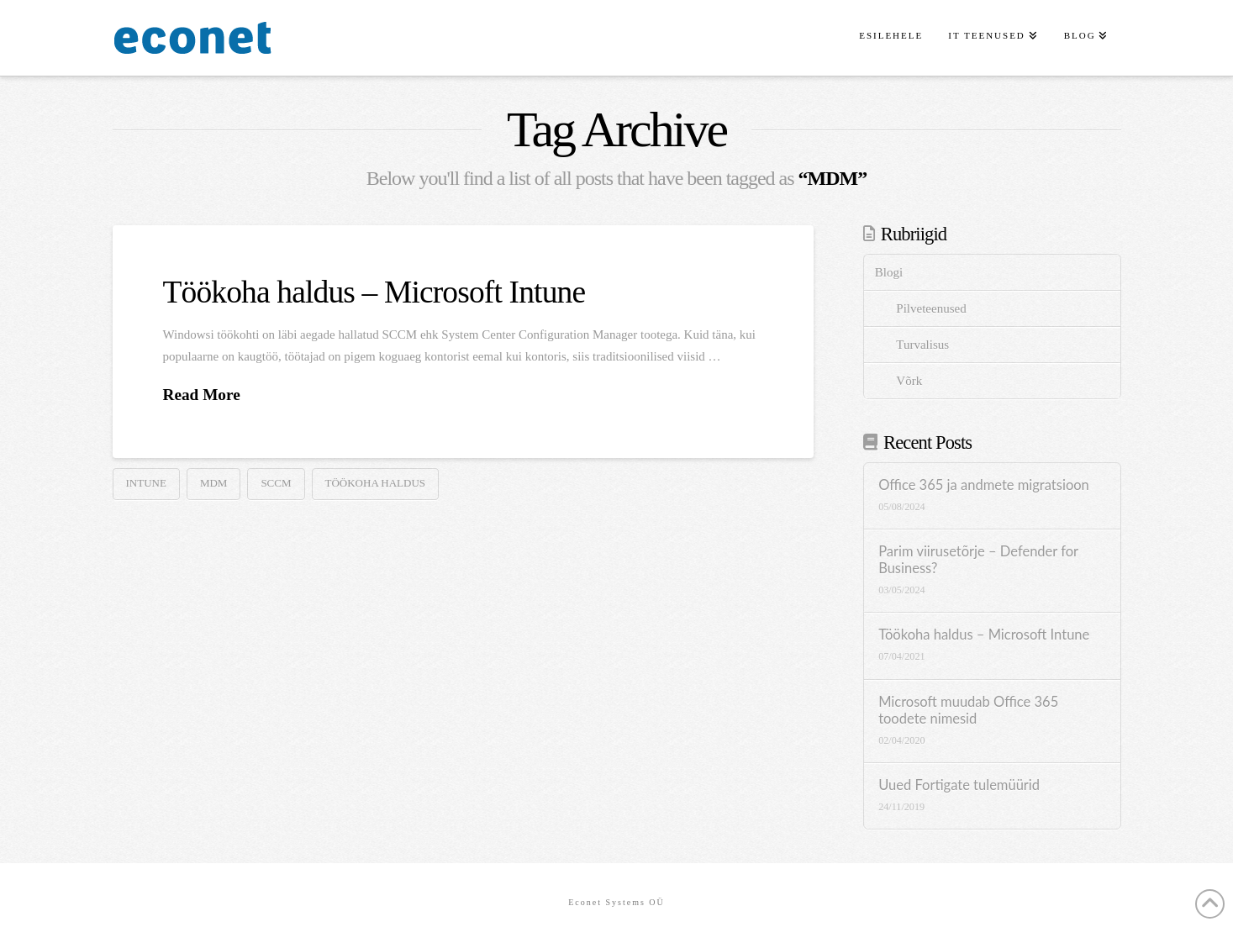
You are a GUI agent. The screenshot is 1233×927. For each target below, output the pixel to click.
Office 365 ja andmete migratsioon (983, 485)
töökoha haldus (375, 483)
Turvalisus (922, 344)
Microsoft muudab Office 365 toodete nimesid (968, 710)
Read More (201, 394)
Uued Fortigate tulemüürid (959, 785)
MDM (214, 483)
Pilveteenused (931, 308)
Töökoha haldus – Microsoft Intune (374, 292)
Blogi (889, 272)
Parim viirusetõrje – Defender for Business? (978, 560)
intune (146, 483)
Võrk (909, 380)
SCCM (276, 483)
